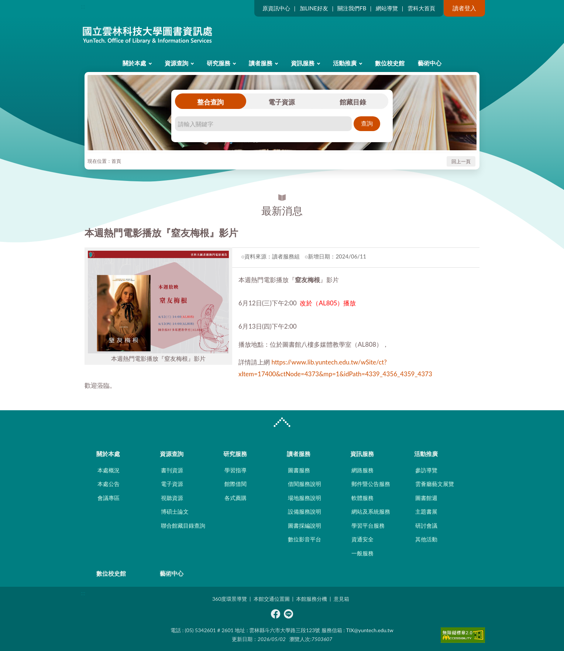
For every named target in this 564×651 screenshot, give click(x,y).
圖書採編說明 (304, 525)
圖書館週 (426, 497)
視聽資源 (172, 497)
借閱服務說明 (304, 483)
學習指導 (235, 470)
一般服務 (362, 553)
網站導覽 (387, 8)
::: (83, 6)
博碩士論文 (175, 511)
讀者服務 (260, 62)
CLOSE (282, 423)
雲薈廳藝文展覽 (434, 483)
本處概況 (108, 470)
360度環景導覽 (229, 599)
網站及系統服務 (370, 511)
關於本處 (134, 62)
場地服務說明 (304, 497)
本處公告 (108, 483)
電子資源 (281, 102)
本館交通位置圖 (272, 599)
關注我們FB (351, 8)
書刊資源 (172, 470)
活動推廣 (345, 62)
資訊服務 (302, 62)
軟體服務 (362, 497)
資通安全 (362, 539)
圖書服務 (299, 470)
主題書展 (426, 511)
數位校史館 (390, 62)
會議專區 (108, 497)
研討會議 (426, 525)
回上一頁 (461, 161)
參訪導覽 (426, 470)
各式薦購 (235, 497)
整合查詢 (210, 102)
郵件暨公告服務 (370, 483)
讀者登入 (464, 7)
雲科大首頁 (421, 8)
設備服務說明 (304, 511)
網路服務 (362, 470)
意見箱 (341, 599)
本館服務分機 (311, 599)
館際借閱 (235, 483)
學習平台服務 (368, 525)
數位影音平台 (304, 539)
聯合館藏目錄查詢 (183, 525)
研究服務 (218, 62)
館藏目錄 (353, 102)
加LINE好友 (314, 8)
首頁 (116, 161)
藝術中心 (429, 62)
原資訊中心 (276, 8)
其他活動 (426, 539)
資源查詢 (176, 62)
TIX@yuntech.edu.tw (369, 630)
